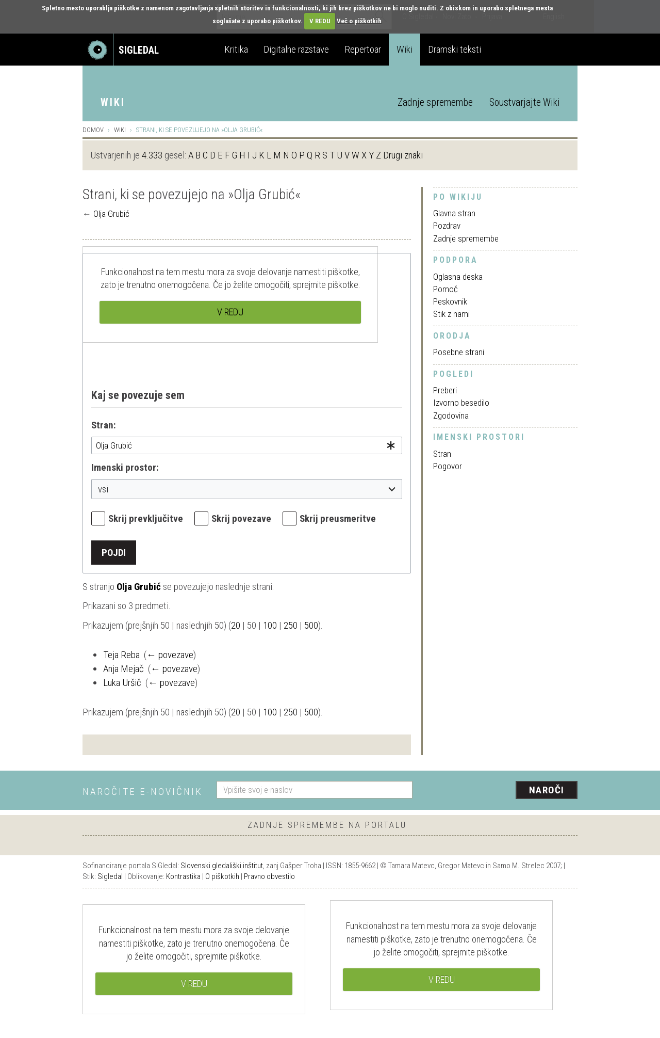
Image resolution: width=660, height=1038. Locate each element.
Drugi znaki (403, 155)
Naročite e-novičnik (142, 791)
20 (235, 625)
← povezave (169, 655)
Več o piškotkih (359, 21)
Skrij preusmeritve (338, 518)
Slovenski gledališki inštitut (221, 865)
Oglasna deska (458, 277)
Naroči (547, 790)
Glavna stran (454, 213)
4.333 (152, 155)
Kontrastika (183, 876)
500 (311, 625)
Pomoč (445, 289)
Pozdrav (446, 225)
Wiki (404, 49)
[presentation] (501, 791)
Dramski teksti (454, 49)
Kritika (236, 49)
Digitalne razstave (296, 49)
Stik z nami (451, 314)
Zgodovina (451, 415)
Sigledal (110, 876)
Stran (442, 454)
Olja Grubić (111, 214)
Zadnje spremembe (435, 102)
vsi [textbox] (103, 489)
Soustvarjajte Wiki (524, 102)
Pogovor (447, 466)
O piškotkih (222, 876)
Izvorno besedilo (461, 402)
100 (270, 625)
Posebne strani (458, 352)
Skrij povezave (241, 518)
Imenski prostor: (125, 467)
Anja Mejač (123, 669)
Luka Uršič (122, 683)
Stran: (103, 425)
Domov (93, 130)
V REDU (320, 21)
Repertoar (362, 49)
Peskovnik (450, 301)
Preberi (445, 390)
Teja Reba (121, 655)
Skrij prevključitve (145, 518)
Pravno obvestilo (269, 876)
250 (291, 625)
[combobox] (246, 445)
